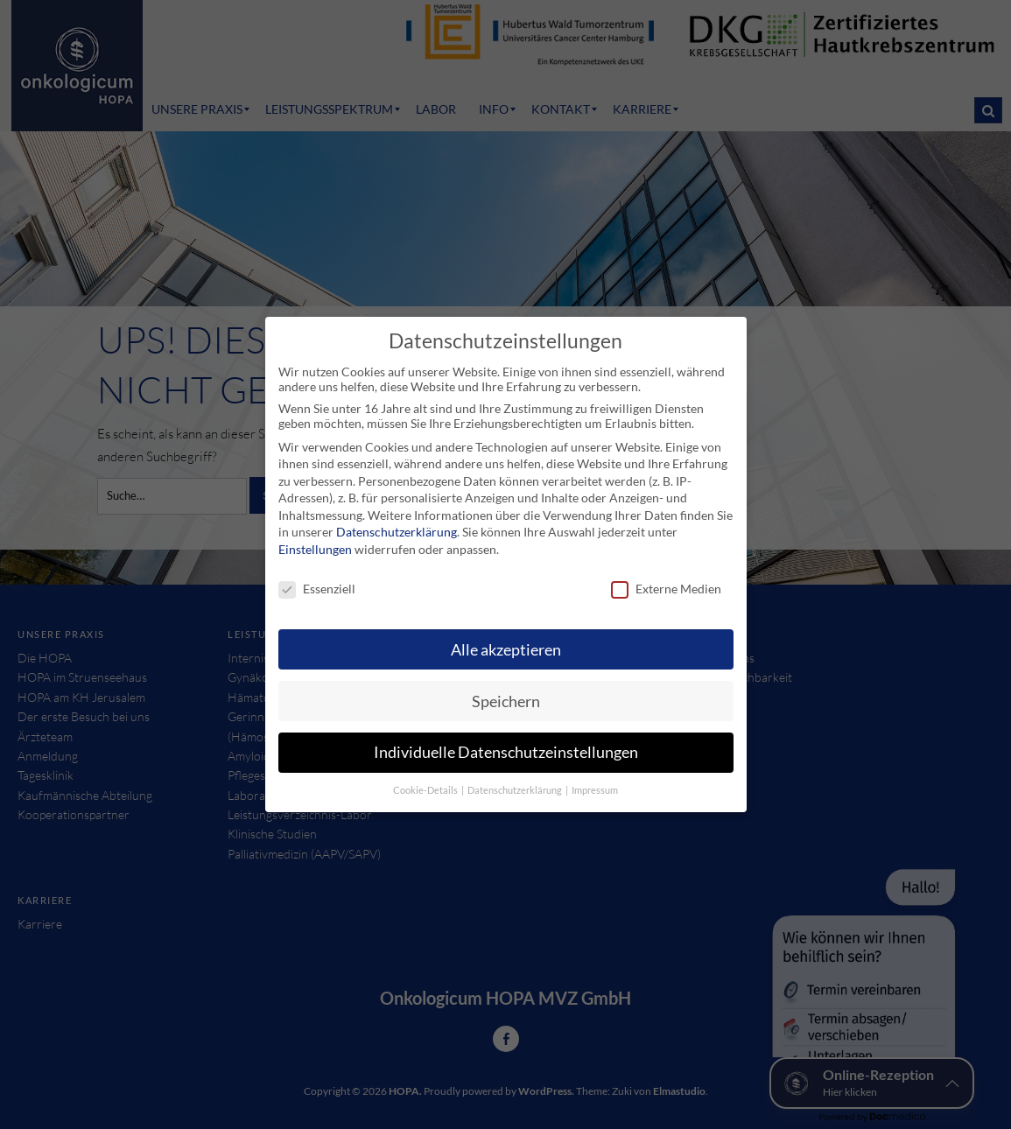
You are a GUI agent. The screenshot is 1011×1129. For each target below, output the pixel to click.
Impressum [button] (595, 790)
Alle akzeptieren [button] (506, 650)
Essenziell (316, 588)
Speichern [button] (506, 701)
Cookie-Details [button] (426, 790)
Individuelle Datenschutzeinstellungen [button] (506, 752)
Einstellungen (315, 549)
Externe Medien (666, 588)
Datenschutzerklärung (396, 531)
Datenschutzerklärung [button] (515, 790)
